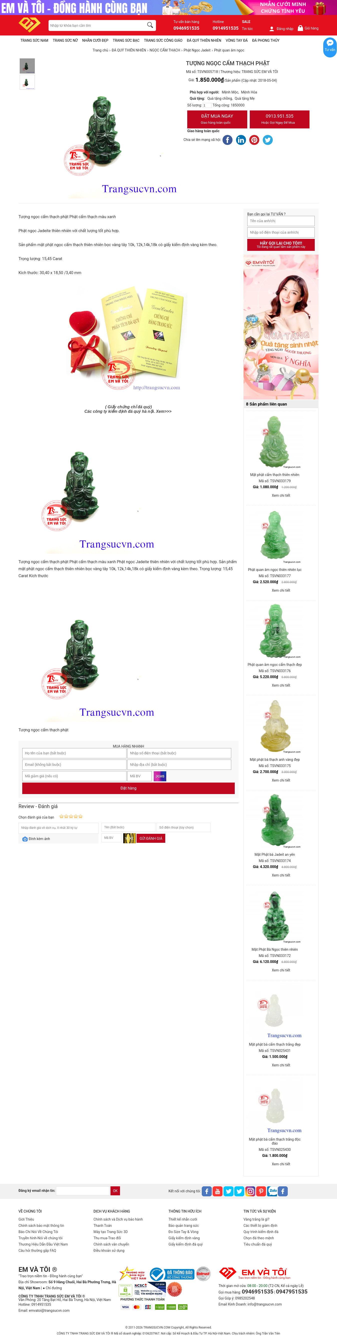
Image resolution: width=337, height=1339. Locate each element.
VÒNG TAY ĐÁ (237, 40)
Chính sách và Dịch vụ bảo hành (118, 1219)
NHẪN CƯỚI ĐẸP (95, 40)
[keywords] (93, 25)
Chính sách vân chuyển (111, 1244)
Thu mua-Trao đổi (107, 1238)
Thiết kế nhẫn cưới (182, 1219)
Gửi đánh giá (151, 839)
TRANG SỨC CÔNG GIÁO (163, 40)
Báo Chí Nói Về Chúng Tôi (38, 1232)
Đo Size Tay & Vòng (183, 1232)
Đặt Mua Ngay (217, 119)
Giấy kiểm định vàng (184, 1238)
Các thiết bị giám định (260, 1226)
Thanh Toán (103, 1226)
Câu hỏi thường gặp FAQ (37, 1251)
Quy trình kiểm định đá (261, 1232)
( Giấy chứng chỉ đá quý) (128, 407)
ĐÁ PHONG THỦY (266, 40)
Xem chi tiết (281, 495)
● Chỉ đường (52, 1288)
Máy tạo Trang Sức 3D (111, 1232)
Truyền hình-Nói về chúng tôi (40, 1238)
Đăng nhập (281, 29)
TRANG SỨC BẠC (126, 40)
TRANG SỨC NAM (34, 40)
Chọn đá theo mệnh (259, 1238)
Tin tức (247, 29)
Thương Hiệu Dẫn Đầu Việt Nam (43, 1244)
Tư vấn (330, 50)
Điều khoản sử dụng (109, 1251)
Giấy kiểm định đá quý (185, 1244)
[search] (151, 25)
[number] (207, 105)
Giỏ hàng (307, 28)
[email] (83, 1190)
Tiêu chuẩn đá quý (258, 1244)
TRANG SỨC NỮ (65, 40)
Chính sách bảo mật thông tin (41, 1226)
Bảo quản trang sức (183, 1226)
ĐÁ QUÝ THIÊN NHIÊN (204, 40)
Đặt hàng (128, 788)
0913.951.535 (280, 119)
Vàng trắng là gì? (256, 1219)
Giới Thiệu (26, 1219)
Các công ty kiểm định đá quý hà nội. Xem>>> (128, 411)
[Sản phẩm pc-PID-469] (281, 327)
